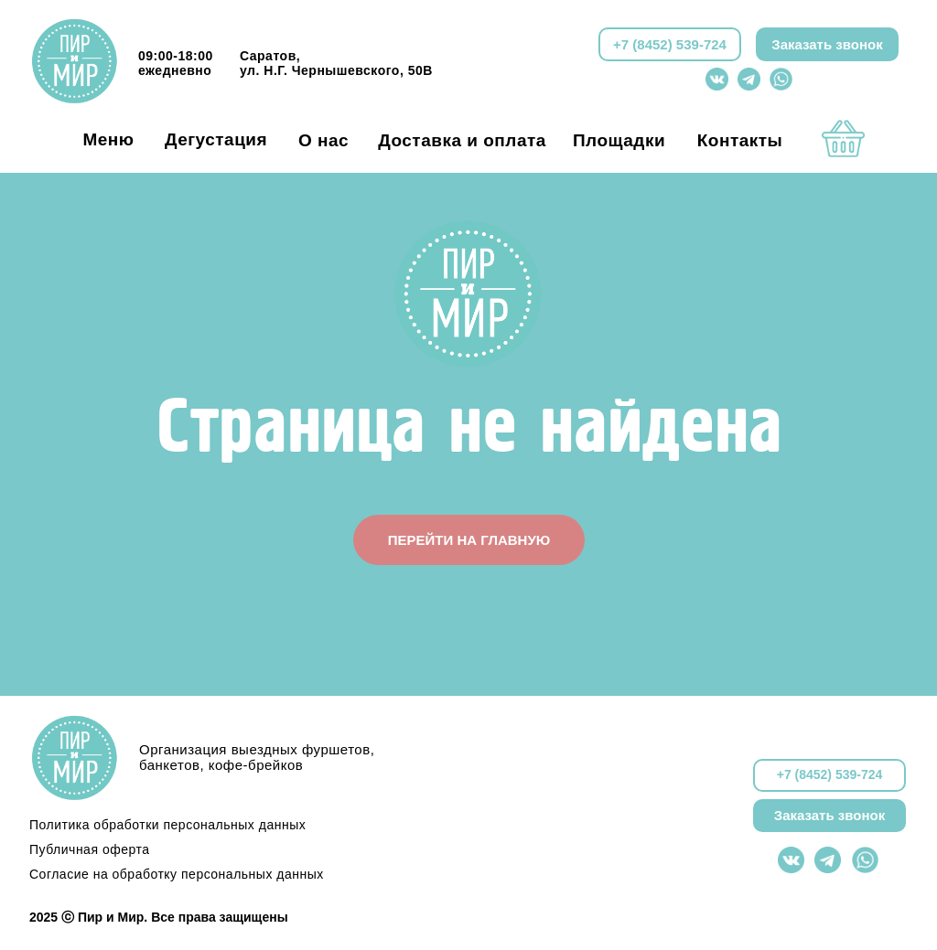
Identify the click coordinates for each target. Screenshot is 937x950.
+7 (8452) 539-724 (670, 44)
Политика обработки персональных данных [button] (167, 824)
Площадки (619, 140)
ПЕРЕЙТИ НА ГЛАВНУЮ (469, 540)
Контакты (740, 140)
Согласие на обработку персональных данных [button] (176, 874)
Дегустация (216, 139)
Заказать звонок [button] (826, 44)
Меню (108, 139)
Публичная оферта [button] (89, 849)
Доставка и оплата (462, 140)
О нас (323, 140)
